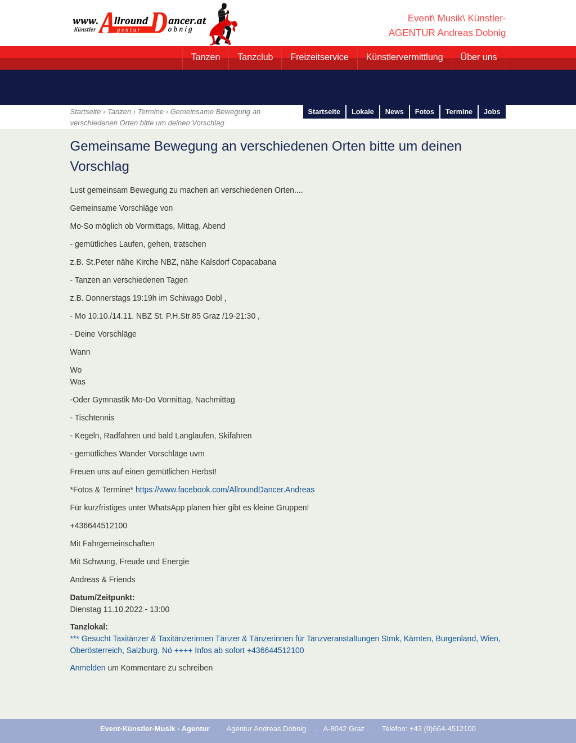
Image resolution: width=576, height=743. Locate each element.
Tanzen (205, 57)
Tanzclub (255, 57)
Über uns (479, 57)
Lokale (363, 112)
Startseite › (88, 111)
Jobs (492, 112)
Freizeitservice (319, 57)
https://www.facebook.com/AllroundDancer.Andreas (225, 489)
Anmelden (88, 667)
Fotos (424, 112)
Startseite (324, 112)
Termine (151, 111)
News (394, 112)
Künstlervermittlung (404, 57)
